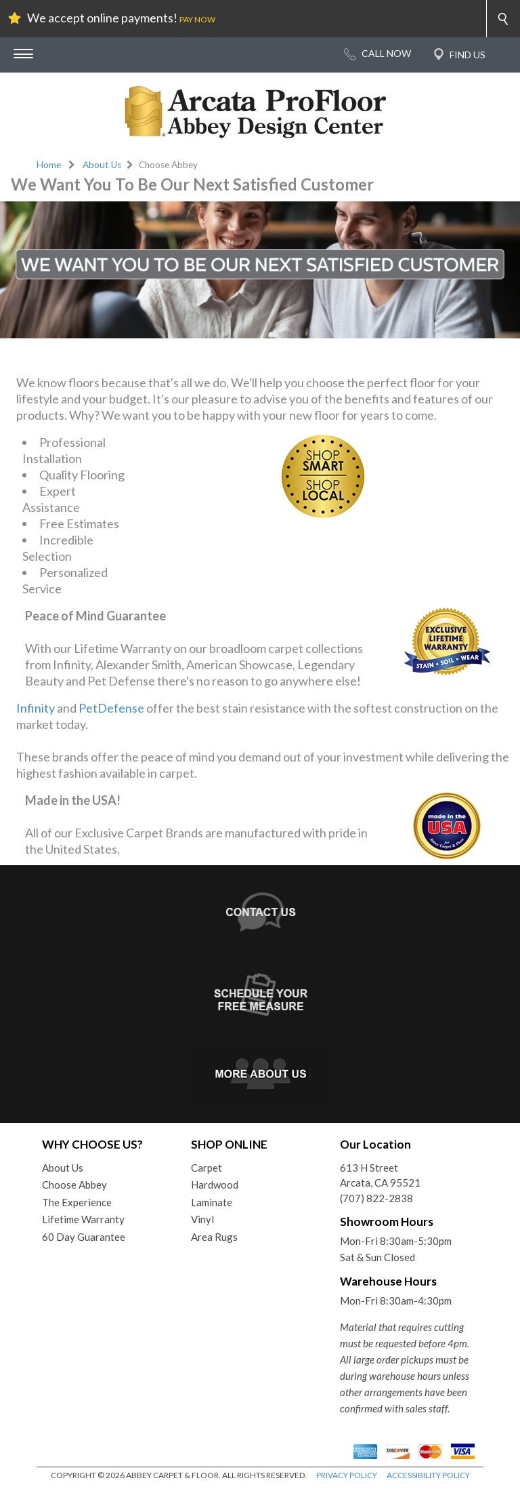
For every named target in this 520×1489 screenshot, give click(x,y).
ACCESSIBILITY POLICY (428, 1475)
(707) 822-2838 (376, 1198)
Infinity (35, 707)
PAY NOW (197, 19)
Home (49, 164)
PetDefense (111, 707)
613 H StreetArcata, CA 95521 (380, 1175)
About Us (102, 164)
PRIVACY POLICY (346, 1475)
